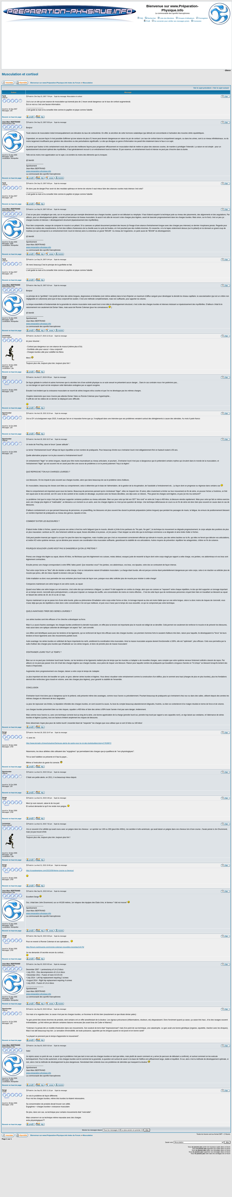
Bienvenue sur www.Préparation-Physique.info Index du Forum (55, 83)
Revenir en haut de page (11, 117)
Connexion (196, 21)
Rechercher (150, 18)
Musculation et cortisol (20, 74)
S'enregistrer (202, 18)
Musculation (88, 83)
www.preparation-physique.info (38, 171)
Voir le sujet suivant (221, 88)
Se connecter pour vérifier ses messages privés (170, 21)
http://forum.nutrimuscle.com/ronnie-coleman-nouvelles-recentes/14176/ (55, 947)
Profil (147, 21)
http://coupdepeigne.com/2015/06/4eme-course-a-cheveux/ (50, 870)
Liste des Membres (166, 18)
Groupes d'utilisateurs (185, 18)
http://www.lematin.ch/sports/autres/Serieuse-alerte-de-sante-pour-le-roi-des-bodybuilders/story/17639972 (68, 743)
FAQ (140, 18)
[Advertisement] (77, 60)
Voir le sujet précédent (202, 88)
